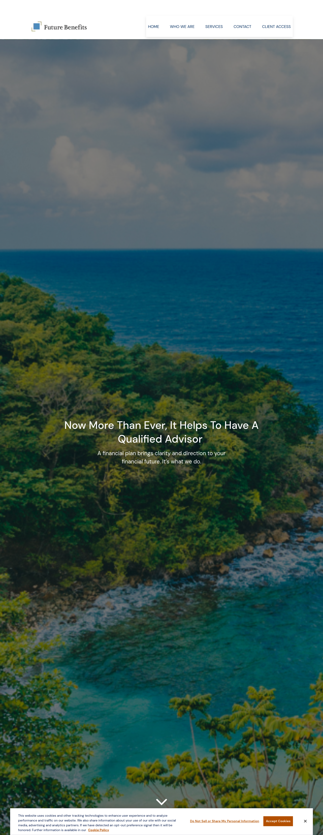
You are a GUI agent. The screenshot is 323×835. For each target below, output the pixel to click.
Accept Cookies (278, 822)
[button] (153, 12)
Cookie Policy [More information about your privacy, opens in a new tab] (98, 831)
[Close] (305, 822)
